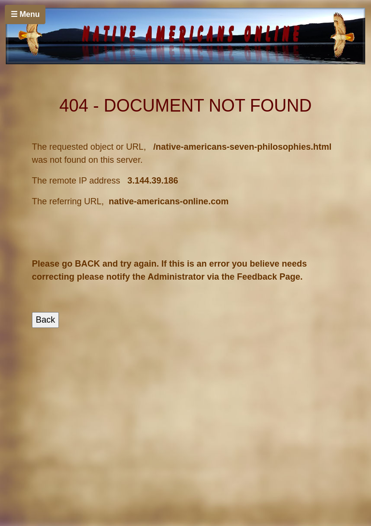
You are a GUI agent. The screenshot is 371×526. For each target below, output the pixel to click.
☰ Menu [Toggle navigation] (25, 14)
